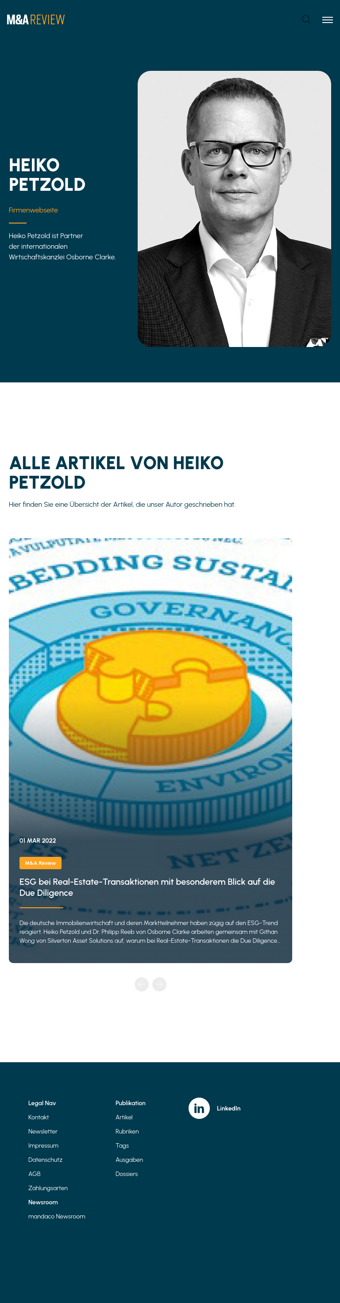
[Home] (36, 19)
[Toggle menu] (327, 19)
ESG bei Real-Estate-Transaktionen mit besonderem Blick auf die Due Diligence (150, 750)
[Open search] (306, 19)
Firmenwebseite (33, 210)
